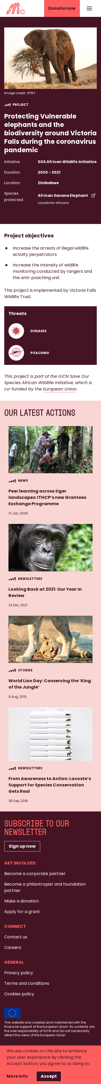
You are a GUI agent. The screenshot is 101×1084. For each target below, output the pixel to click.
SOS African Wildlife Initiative (67, 161)
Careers (12, 947)
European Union (59, 389)
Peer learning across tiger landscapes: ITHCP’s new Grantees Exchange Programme (47, 497)
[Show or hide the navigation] (89, 8)
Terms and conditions (26, 983)
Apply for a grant (22, 912)
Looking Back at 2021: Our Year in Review (45, 592)
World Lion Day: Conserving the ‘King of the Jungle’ (49, 684)
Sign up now (22, 846)
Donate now (62, 8)
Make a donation (21, 901)
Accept (49, 1076)
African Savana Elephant (67, 195)
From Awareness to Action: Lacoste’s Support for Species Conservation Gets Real (49, 785)
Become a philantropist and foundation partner (45, 887)
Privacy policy (18, 973)
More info (17, 1076)
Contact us (15, 937)
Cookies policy (19, 994)
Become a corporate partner (35, 874)
